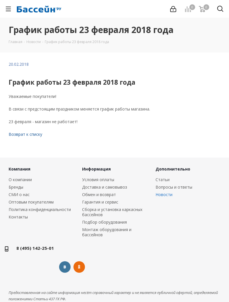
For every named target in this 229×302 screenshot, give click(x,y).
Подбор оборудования (104, 222)
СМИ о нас (19, 194)
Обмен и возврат (99, 194)
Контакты (18, 217)
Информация (96, 169)
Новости (164, 194)
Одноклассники (79, 267)
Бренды (16, 187)
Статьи (163, 179)
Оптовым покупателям (31, 202)
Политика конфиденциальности (40, 209)
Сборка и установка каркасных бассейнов (112, 212)
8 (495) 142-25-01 (35, 248)
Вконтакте (65, 267)
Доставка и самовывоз (104, 187)
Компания (19, 169)
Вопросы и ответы (174, 187)
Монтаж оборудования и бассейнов (106, 232)
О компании (20, 179)
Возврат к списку (25, 134)
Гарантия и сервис (100, 202)
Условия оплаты (98, 179)
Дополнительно (173, 169)
